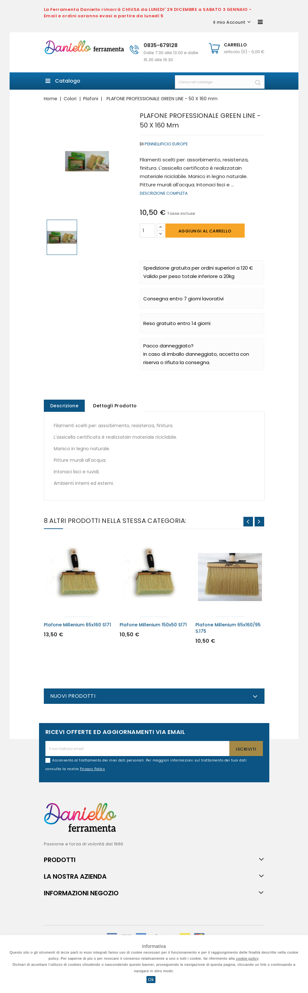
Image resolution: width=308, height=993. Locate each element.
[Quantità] (147, 231)
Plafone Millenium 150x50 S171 (153, 625)
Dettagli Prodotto (116, 406)
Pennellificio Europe (166, 144)
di (142, 144)
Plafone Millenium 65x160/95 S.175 (228, 628)
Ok (151, 979)
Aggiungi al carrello (205, 231)
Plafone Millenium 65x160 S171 (77, 625)
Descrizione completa (164, 193)
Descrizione (65, 406)
